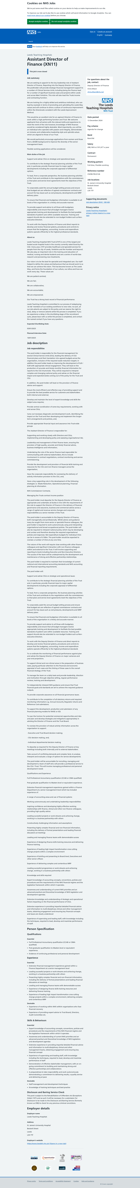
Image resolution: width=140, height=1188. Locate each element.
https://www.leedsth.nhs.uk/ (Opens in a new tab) (46, 1144)
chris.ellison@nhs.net (96, 92)
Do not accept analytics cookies (64, 21)
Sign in (92, 32)
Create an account (105, 32)
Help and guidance (88, 1181)
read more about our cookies (38, 15)
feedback (39, 46)
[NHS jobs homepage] (34, 32)
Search (31, 41)
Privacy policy (31, 1181)
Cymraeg (108, 35)
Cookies (76, 1181)
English (100, 35)
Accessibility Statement (63, 1181)
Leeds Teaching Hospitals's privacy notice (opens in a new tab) (98, 213)
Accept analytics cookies (38, 21)
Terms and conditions (46, 1181)
